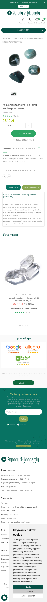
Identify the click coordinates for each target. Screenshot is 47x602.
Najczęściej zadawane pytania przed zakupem (18, 483)
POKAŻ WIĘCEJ (23, 446)
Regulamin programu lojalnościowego (15, 522)
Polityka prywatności (9, 563)
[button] (23, 21)
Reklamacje (5, 542)
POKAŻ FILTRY (31, 29)
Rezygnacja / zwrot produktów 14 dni (15, 479)
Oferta (3, 570)
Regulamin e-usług (8, 511)
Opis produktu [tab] (13, 187)
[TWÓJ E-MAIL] (23, 412)
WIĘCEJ (23, 6)
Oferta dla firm (6, 555)
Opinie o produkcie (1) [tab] (31, 187)
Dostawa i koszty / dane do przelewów (15, 475)
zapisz (12, 425)
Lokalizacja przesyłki (9, 518)
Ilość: (10, 125)
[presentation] (24, 432)
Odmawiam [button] (28, 591)
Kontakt (4, 535)
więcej (23, 383)
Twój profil (5, 503)
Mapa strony (5, 566)
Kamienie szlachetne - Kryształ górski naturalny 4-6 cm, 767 (23, 299)
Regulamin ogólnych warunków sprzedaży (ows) (19, 507)
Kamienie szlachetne (27, 170)
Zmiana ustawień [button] (28, 596)
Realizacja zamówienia (9, 514)
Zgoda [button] (28, 587)
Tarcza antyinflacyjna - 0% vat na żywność (17, 490)
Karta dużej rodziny (8, 486)
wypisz (23, 425)
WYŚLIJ (23, 419)
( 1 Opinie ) (16, 116)
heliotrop (16, 170)
